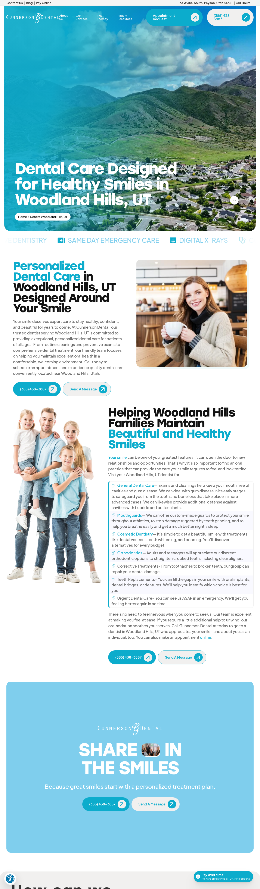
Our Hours (243, 3)
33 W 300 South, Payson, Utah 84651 (205, 3)
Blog (29, 3)
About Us (63, 17)
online (205, 637)
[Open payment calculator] (223, 876)
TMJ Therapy (102, 17)
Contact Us (14, 3)
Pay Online (43, 3)
